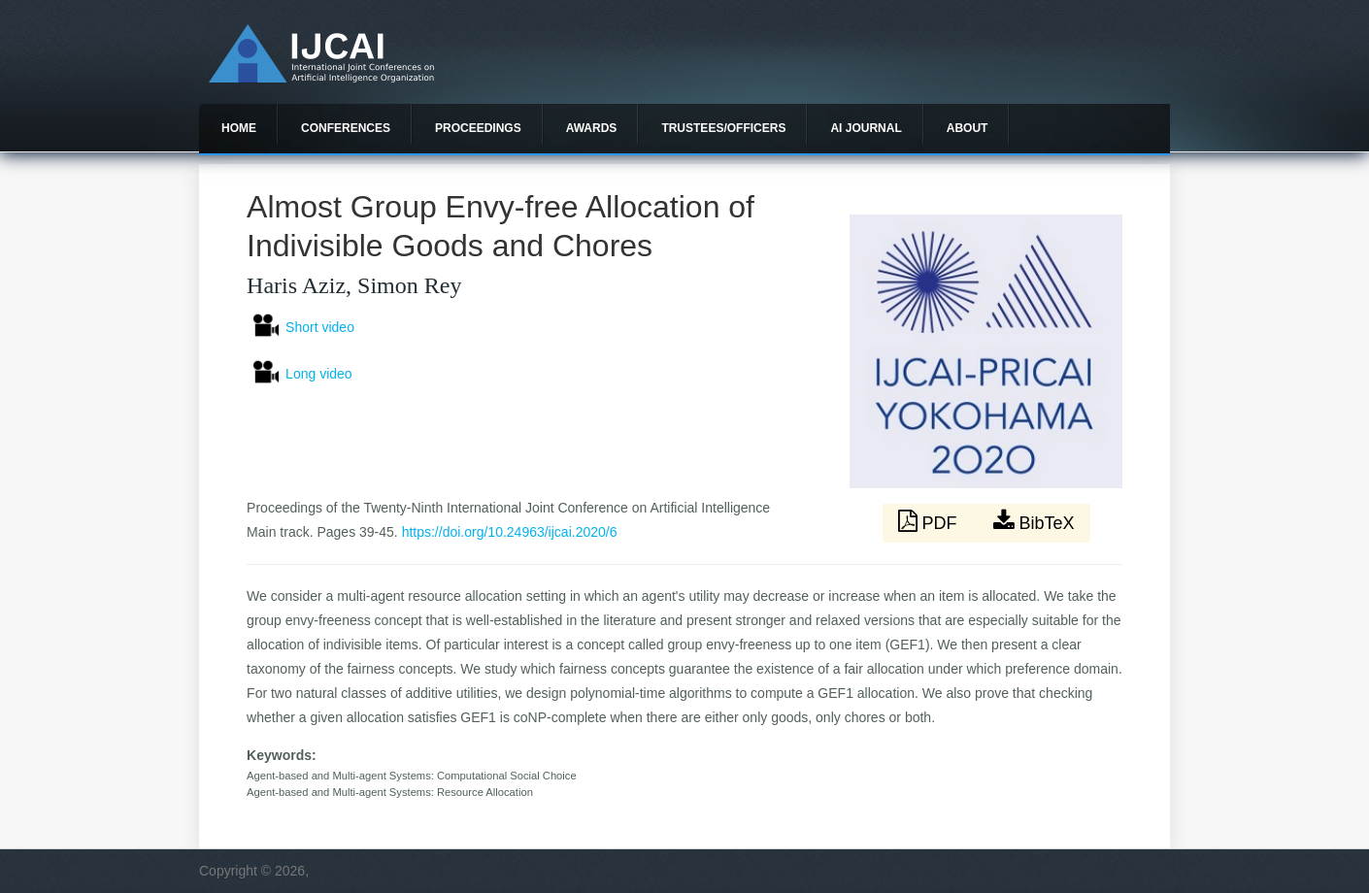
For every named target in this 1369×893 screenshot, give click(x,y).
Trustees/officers (723, 128)
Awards (592, 128)
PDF (930, 521)
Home (238, 128)
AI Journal (865, 128)
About (967, 128)
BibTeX (1034, 521)
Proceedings (478, 128)
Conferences (345, 128)
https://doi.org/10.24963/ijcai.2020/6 (510, 532)
